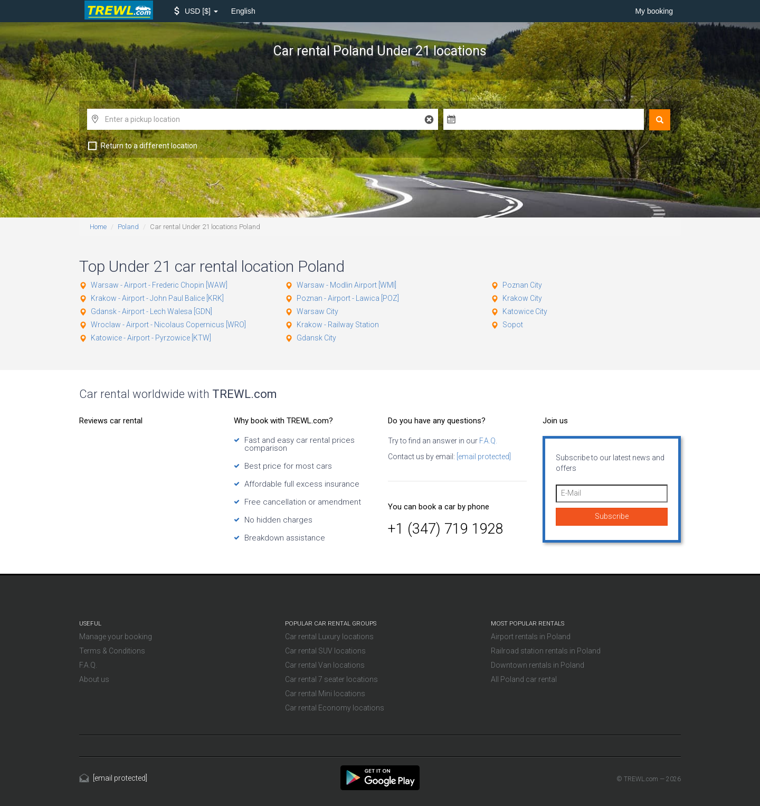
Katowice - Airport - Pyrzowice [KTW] (151, 338)
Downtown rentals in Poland (537, 665)
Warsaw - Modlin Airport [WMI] (346, 285)
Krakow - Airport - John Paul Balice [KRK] (157, 298)
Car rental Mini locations (325, 693)
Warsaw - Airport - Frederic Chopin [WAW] (159, 285)
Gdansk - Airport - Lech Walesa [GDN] (151, 311)
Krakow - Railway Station (338, 324)
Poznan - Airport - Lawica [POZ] (348, 298)
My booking (654, 11)
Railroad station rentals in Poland (546, 651)
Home (98, 227)
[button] (196, 11)
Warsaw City (317, 311)
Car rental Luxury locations (329, 636)
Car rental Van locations (325, 665)
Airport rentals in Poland (531, 636)
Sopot (512, 324)
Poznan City (522, 285)
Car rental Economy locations (334, 708)
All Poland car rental (524, 679)
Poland (128, 227)
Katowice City (524, 311)
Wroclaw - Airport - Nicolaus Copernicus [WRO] (168, 324)
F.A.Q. (487, 441)
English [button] (243, 11)
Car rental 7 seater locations (331, 679)
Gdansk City (316, 338)
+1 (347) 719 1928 (446, 528)
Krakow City (522, 298)
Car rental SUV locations (325, 651)
